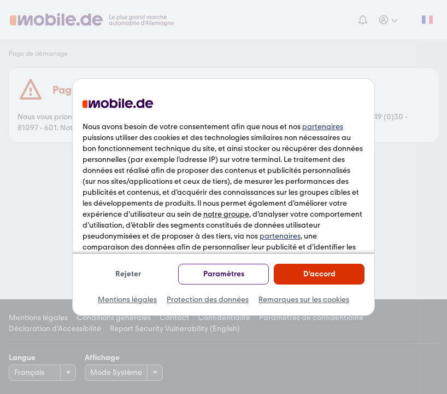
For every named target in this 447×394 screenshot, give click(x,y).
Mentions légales (127, 299)
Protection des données (208, 299)
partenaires (322, 126)
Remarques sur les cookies (303, 299)
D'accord (319, 274)
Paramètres (223, 274)
